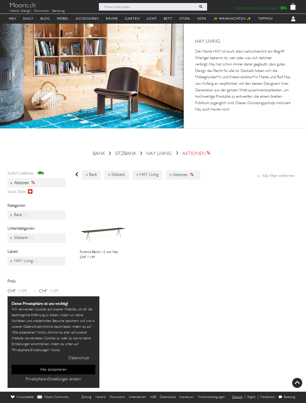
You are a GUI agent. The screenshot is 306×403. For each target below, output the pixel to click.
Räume (112, 18)
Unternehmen (137, 397)
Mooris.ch (23, 6)
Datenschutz (168, 397)
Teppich (265, 18)
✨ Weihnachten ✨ (232, 18)
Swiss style (20, 192)
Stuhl (184, 18)
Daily (28, 18)
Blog (45, 18)
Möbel (63, 18)
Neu (12, 18)
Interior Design (20, 11)
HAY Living (158, 154)
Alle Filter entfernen (276, 176)
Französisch (267, 397)
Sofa (201, 18)
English (251, 397)
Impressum (186, 397)
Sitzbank (125, 154)
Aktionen (192, 154)
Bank (99, 154)
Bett (168, 18)
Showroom (41, 11)
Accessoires (87, 18)
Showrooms (117, 397)
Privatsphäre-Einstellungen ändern (53, 379)
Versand (100, 397)
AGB (153, 397)
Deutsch (237, 397)
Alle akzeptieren (53, 370)
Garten (132, 18)
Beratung (58, 11)
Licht (152, 18)
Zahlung (86, 397)
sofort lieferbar (26, 174)
